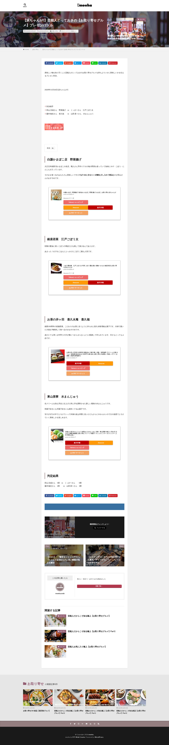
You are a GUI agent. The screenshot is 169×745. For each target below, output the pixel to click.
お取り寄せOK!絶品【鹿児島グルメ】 (36, 711)
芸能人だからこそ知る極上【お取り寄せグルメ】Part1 (91, 631)
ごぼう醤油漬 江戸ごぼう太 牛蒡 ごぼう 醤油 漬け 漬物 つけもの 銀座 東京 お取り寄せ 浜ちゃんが (90, 266)
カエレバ (71, 194)
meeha (91, 734)
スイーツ (68, 31)
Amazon (76, 207)
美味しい (73, 31)
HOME (27, 49)
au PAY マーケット (76, 213)
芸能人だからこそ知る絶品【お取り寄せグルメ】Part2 (131, 712)
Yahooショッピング (76, 202)
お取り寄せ (55, 31)
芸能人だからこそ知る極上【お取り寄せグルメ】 (89, 616)
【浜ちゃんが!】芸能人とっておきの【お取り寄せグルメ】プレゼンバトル (64, 49)
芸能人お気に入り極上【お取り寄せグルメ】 (87, 646)
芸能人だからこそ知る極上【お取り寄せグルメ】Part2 (68, 712)
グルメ (63, 31)
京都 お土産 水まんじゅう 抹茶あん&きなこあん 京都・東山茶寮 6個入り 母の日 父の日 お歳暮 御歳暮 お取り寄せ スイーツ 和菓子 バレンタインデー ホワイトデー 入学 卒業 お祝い (91, 433)
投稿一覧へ (99, 586)
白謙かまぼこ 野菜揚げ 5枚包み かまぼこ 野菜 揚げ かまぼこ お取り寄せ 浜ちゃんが (89, 192)
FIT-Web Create (79, 737)
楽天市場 (100, 207)
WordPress (99, 737)
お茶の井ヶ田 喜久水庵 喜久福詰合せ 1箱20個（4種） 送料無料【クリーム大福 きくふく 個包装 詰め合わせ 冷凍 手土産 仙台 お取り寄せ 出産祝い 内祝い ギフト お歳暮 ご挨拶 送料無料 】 (92, 354)
